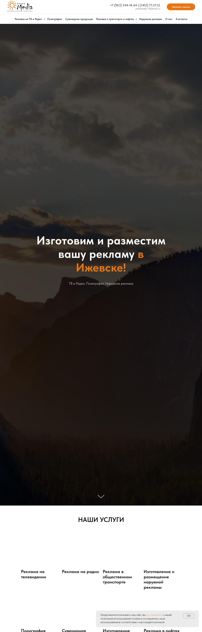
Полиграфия (54, 19)
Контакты (181, 19)
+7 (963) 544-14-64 (123, 5)
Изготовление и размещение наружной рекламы (159, 579)
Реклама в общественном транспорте (117, 576)
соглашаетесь (154, 615)
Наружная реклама (150, 19)
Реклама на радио (80, 571)
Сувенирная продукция (79, 19)
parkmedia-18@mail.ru (148, 8)
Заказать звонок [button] (181, 6)
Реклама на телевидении (33, 574)
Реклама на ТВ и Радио (29, 19)
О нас (169, 19)
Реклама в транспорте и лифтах (115, 19)
